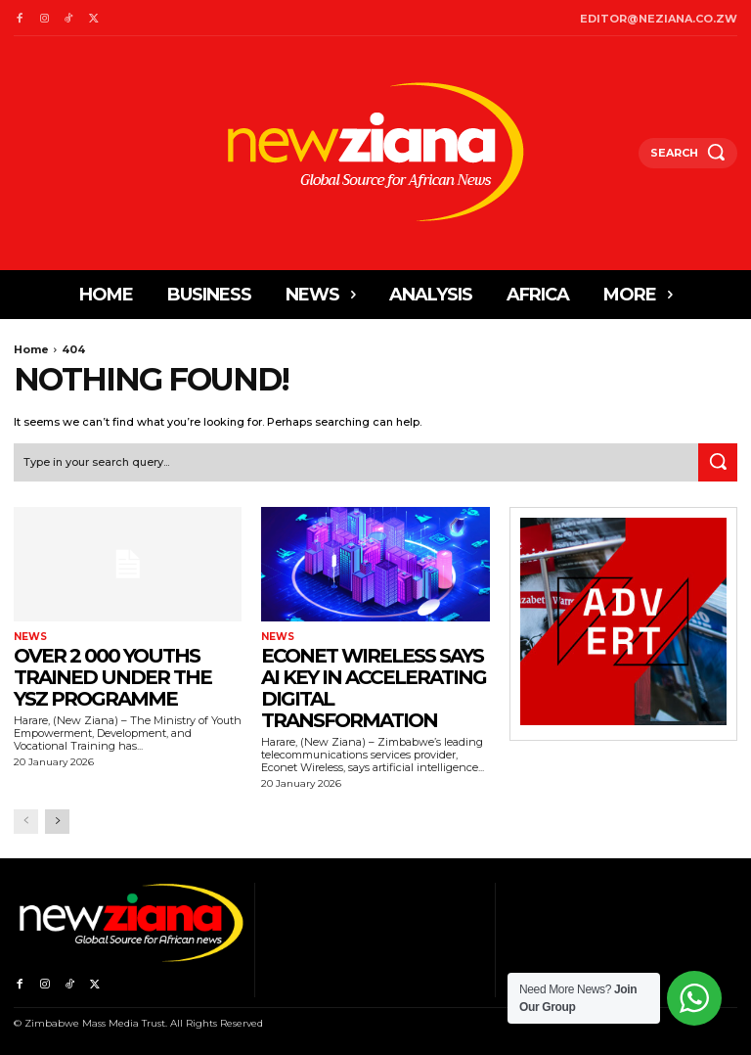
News (30, 636)
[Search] (717, 462)
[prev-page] (26, 821)
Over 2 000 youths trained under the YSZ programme (112, 676)
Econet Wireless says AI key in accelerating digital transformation (373, 687)
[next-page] (57, 821)
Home (31, 349)
